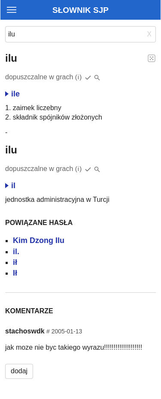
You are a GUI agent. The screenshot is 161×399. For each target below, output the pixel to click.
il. (16, 251)
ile (12, 94)
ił (15, 262)
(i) (78, 77)
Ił (15, 273)
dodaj (19, 371)
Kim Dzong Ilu (38, 240)
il (10, 185)
